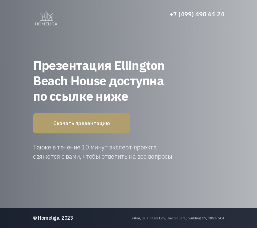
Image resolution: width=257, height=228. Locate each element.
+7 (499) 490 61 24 (197, 14)
